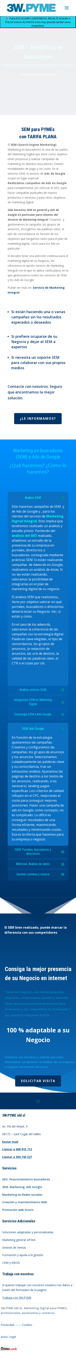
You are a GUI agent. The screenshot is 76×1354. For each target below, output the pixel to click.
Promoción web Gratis (17, 1210)
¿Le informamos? (38, 418)
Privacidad (7, 1325)
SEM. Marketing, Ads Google (22, 1187)
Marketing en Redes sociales (22, 1195)
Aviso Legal (8, 1337)
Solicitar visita (38, 1081)
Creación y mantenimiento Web (24, 1202)
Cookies (27, 1325)
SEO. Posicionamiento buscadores (26, 1179)
